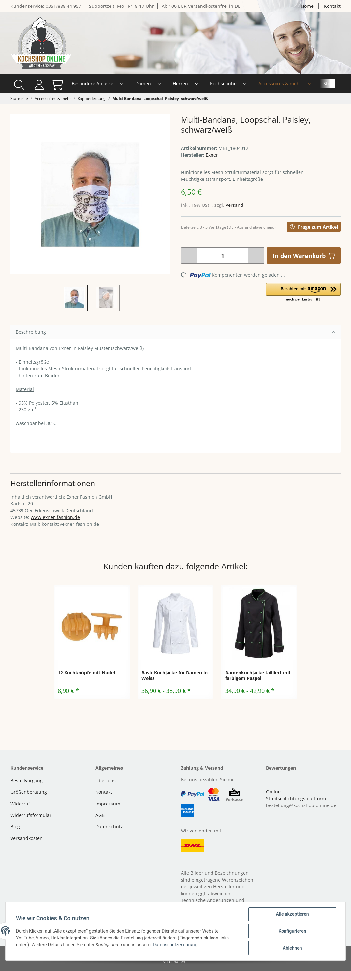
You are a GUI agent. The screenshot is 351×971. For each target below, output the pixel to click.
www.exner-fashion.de (55, 517)
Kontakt (332, 6)
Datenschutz (109, 826)
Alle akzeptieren (292, 914)
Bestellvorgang (26, 781)
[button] (315, 83)
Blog (15, 826)
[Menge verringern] (189, 255)
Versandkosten (26, 838)
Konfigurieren (292, 931)
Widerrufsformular (30, 815)
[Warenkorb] (332, 83)
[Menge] (223, 255)
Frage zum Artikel (313, 227)
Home (307, 6)
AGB (100, 815)
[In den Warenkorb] (304, 255)
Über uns (105, 781)
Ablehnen (292, 948)
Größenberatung (28, 792)
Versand (234, 205)
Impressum (107, 804)
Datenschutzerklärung (175, 944)
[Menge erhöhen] (256, 255)
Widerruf (20, 804)
